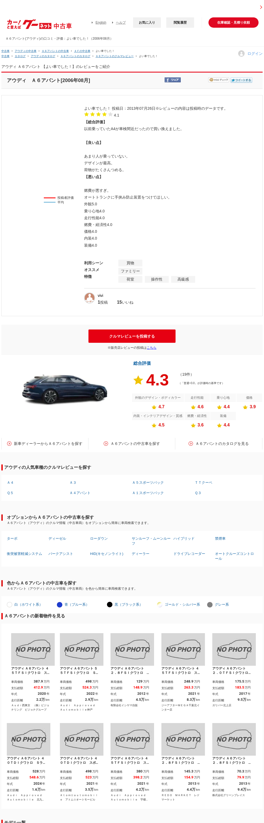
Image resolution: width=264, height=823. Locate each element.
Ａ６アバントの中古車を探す (135, 443)
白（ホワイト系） (28, 604)
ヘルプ (121, 22)
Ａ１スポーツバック (148, 493)
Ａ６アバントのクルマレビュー (115, 56)
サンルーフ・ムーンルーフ (151, 540)
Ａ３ (72, 482)
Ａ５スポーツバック (148, 482)
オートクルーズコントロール (234, 556)
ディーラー (140, 554)
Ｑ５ (10, 493)
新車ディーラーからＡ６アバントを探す (48, 443)
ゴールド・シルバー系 (182, 604)
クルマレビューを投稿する (132, 336)
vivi (100, 295)
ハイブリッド (184, 538)
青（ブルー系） (77, 604)
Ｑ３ (198, 493)
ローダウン (99, 538)
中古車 (5, 50)
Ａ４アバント (80, 493)
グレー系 (222, 604)
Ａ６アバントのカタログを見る (222, 443)
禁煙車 (220, 538)
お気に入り (147, 22)
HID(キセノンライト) (106, 554)
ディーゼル (57, 538)
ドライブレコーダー (189, 554)
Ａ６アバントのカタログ (75, 56)
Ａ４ (10, 482)
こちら (151, 348)
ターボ (12, 538)
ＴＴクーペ (203, 482)
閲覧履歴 (180, 22)
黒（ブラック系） (129, 604)
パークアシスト (60, 554)
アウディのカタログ (43, 56)
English (101, 22)
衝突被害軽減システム (24, 554)
